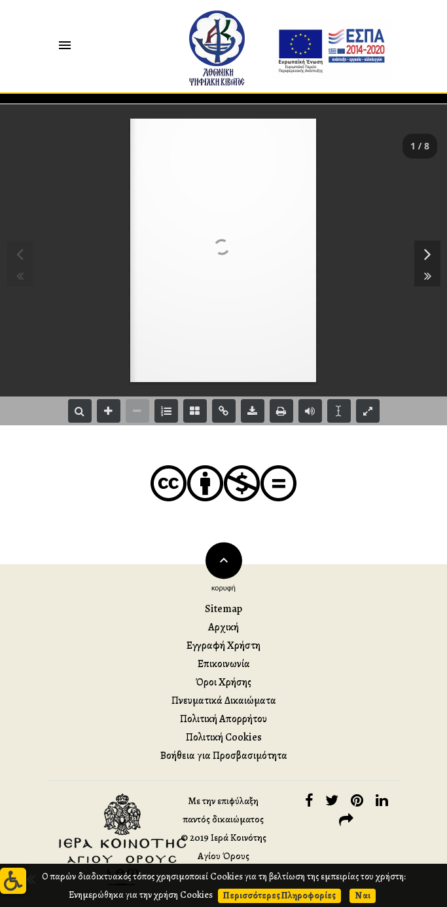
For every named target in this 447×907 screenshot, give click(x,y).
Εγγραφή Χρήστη (223, 645)
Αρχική (223, 627)
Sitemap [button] (223, 609)
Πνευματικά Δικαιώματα (223, 700)
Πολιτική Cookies (224, 737)
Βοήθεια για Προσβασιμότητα (223, 755)
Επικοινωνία (224, 664)
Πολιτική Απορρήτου (223, 719)
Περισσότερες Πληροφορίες (279, 895)
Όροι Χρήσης (223, 682)
